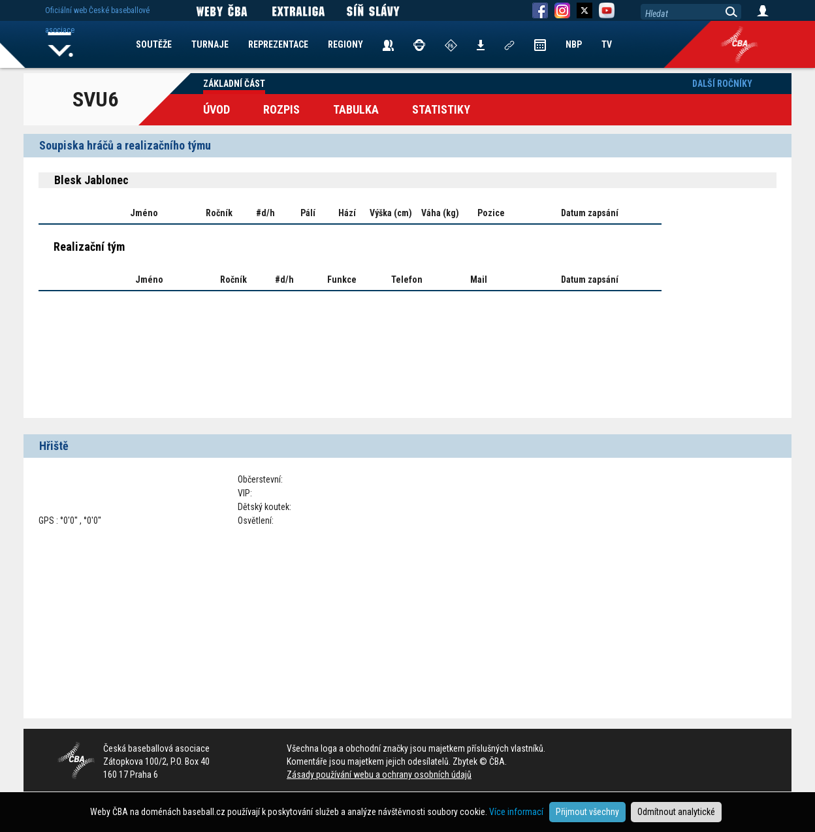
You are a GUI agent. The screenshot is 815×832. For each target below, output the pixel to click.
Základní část (234, 83)
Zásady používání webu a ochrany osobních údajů (379, 774)
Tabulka (356, 109)
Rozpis (281, 109)
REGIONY (345, 44)
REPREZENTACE (278, 44)
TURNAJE (210, 44)
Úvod (216, 109)
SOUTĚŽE (154, 44)
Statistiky (441, 109)
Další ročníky (722, 83)
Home (60, 44)
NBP (574, 44)
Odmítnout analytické (676, 812)
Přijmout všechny (587, 812)
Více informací (516, 812)
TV (606, 44)
